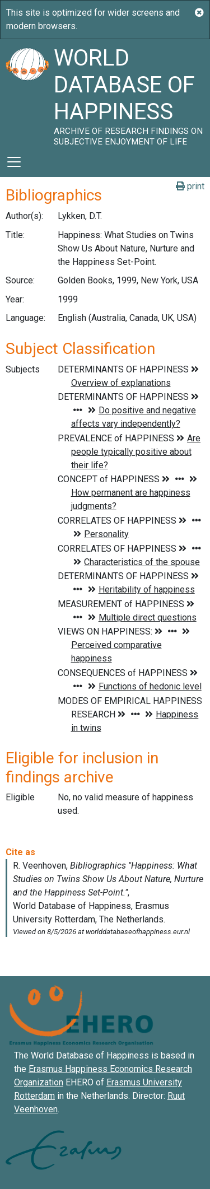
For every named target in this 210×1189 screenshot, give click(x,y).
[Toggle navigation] (14, 161)
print (190, 186)
